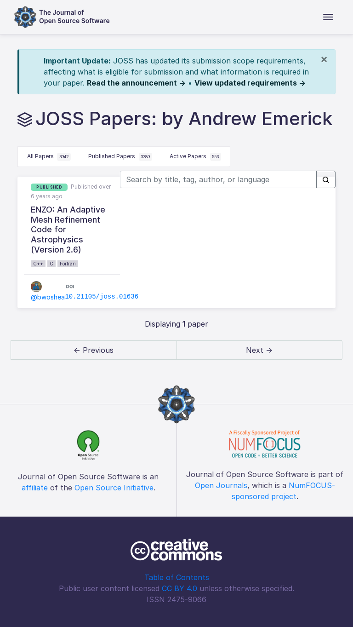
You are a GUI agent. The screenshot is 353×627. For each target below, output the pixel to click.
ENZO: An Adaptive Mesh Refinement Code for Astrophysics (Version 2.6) (68, 229)
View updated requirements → (250, 82)
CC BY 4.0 (179, 588)
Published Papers (120, 157)
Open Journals (221, 485)
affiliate (35, 487)
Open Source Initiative (114, 487)
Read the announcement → (136, 82)
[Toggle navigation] (328, 17)
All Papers (49, 157)
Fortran (68, 263)
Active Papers (195, 157)
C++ (38, 263)
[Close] (324, 58)
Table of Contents (176, 577)
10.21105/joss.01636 (101, 296)
